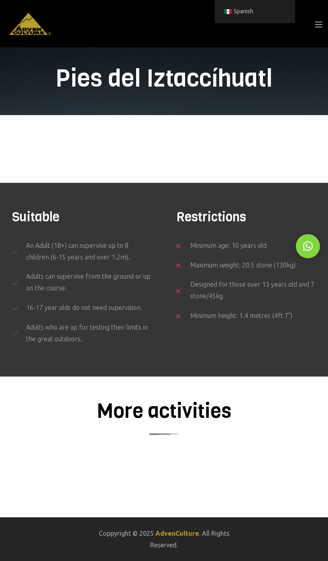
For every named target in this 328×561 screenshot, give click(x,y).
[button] (308, 246)
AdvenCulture (177, 533)
